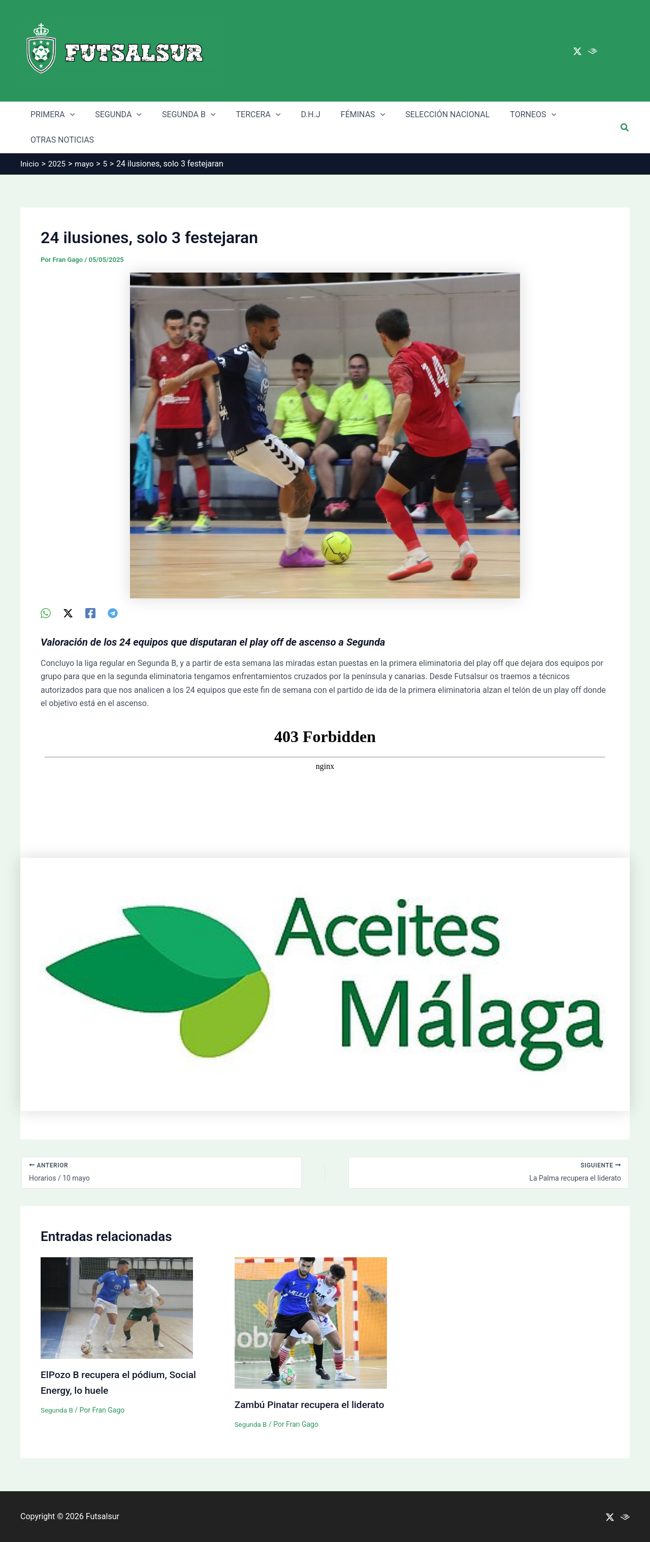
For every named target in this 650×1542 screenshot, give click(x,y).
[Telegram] (113, 613)
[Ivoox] (592, 51)
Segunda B (58, 1409)
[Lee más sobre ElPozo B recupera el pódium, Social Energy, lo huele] (117, 1308)
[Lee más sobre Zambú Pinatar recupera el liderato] (311, 1322)
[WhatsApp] (46, 613)
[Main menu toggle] (618, 50)
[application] (68, 114)
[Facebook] (90, 613)
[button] (625, 127)
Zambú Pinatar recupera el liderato (313, 1404)
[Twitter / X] (577, 51)
